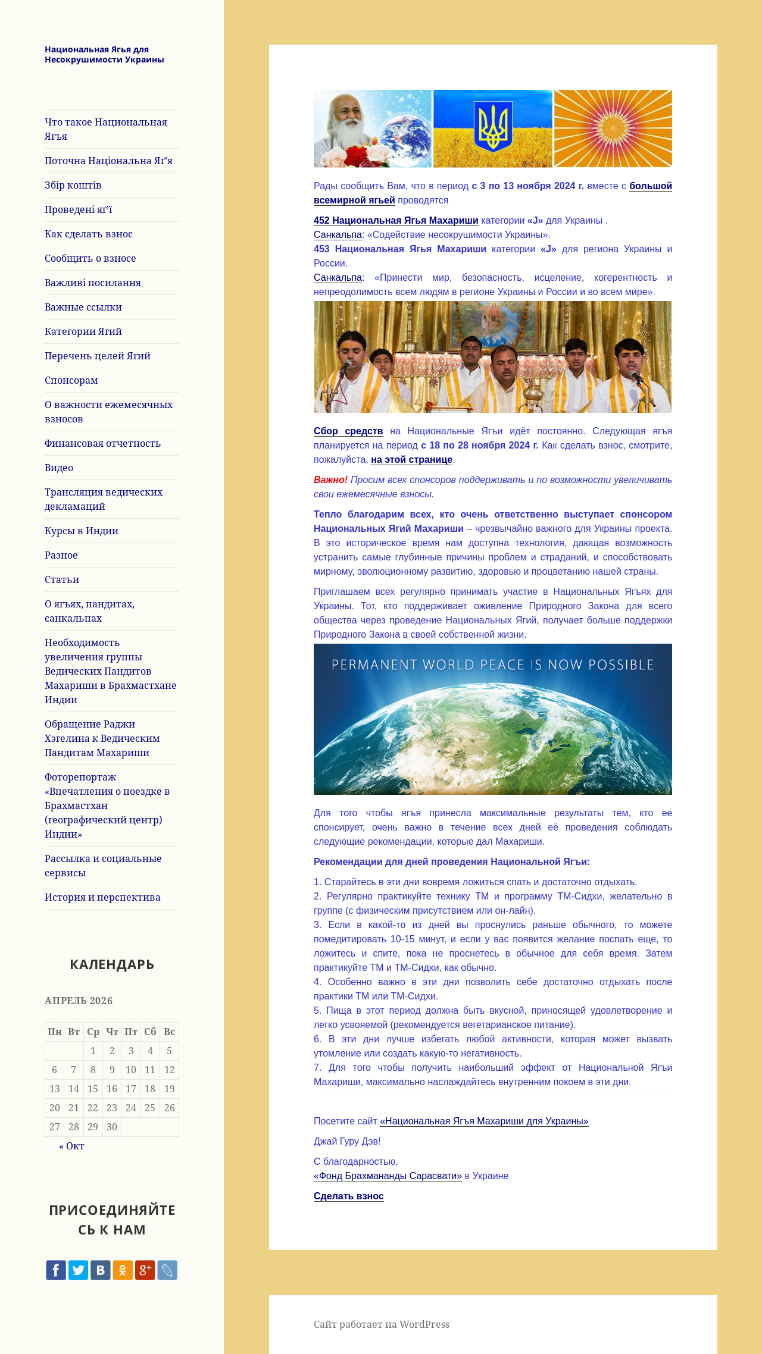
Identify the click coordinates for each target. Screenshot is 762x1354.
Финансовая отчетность (103, 443)
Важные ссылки (83, 307)
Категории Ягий (83, 331)
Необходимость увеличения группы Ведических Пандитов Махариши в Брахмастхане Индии (111, 671)
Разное (61, 555)
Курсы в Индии (81, 530)
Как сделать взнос (89, 233)
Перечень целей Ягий (98, 355)
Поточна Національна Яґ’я (109, 160)
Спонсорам (71, 380)
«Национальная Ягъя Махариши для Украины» (484, 1121)
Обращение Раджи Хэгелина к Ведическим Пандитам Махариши (102, 738)
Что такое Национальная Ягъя (106, 129)
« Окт (72, 1145)
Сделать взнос (349, 1196)
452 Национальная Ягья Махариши (396, 220)
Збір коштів (73, 185)
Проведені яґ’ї (78, 209)
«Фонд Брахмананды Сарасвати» (388, 1176)
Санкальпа (338, 235)
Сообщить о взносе (90, 258)
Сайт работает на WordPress (381, 1324)
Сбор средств (348, 431)
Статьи (62, 579)
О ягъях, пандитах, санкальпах (90, 611)
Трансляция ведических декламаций (104, 499)
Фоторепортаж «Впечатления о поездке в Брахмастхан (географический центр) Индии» (107, 805)
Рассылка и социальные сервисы (103, 865)
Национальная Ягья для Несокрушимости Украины (104, 54)
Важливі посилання (93, 282)
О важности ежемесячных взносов (109, 411)
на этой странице (411, 460)
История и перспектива (103, 897)
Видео (59, 467)
